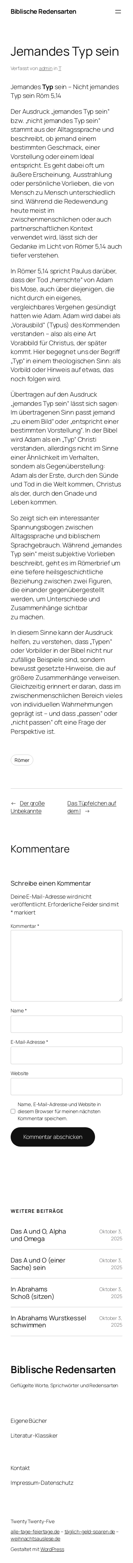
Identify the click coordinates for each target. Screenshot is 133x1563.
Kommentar (25, 926)
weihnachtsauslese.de (35, 1538)
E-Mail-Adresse (29, 1041)
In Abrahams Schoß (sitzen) (33, 1292)
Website (19, 1073)
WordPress (52, 1549)
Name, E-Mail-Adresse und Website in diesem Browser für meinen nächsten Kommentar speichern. (59, 1111)
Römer (22, 760)
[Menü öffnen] (118, 11)
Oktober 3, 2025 (110, 1235)
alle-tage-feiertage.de (35, 1531)
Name (19, 1010)
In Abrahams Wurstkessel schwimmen (48, 1321)
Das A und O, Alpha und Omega (38, 1235)
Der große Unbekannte (28, 807)
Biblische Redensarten (43, 11)
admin (46, 68)
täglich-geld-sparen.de (90, 1531)
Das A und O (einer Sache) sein (38, 1264)
